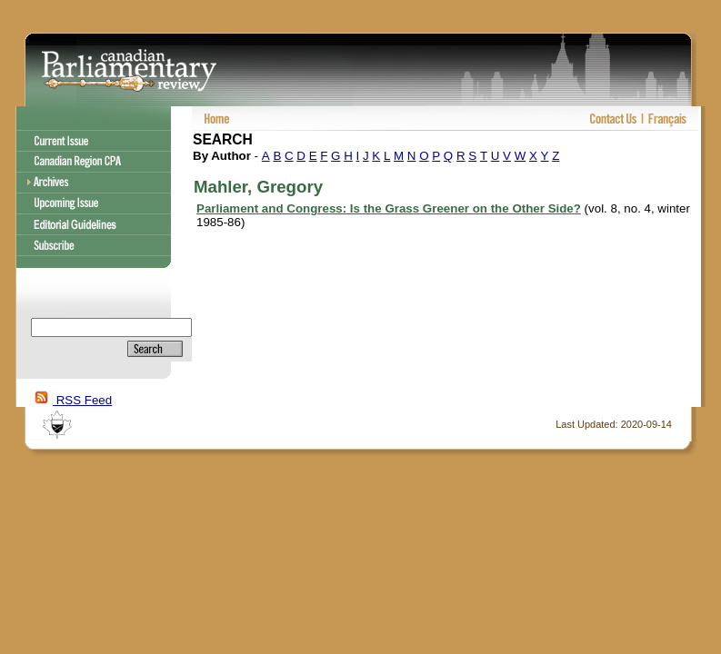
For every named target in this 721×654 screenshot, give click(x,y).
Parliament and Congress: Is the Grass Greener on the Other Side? (388, 208)
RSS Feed (71, 400)
